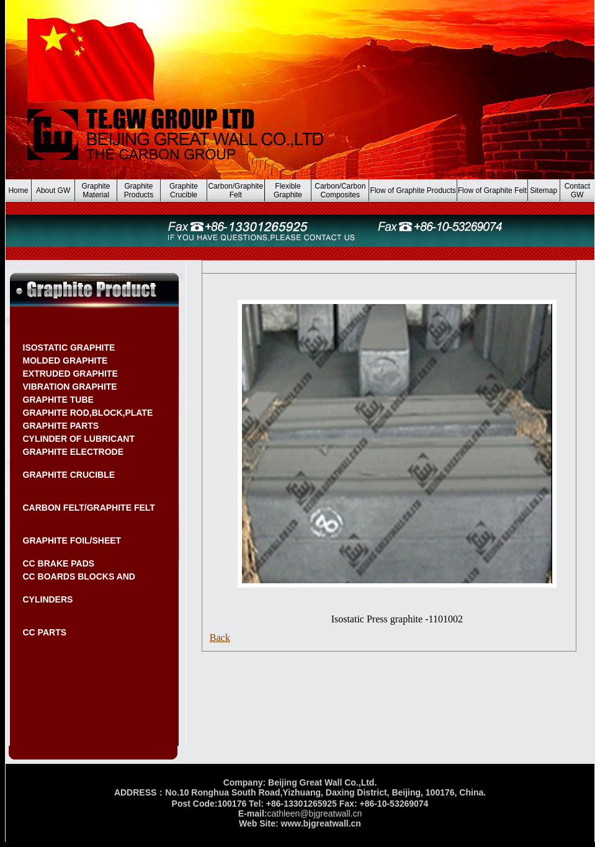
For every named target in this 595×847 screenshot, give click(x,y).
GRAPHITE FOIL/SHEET (72, 540)
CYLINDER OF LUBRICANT (79, 439)
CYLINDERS (48, 599)
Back (220, 637)
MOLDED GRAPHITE (65, 360)
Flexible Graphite (288, 190)
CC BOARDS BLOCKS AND (79, 576)
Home (18, 190)
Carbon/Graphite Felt (235, 190)
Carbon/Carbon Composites (340, 190)
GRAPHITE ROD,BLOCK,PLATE (88, 413)
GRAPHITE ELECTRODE (73, 452)
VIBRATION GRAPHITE (70, 387)
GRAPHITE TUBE (58, 400)
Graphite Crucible (183, 190)
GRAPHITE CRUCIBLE (69, 475)
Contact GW (577, 190)
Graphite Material (96, 190)
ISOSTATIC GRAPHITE (69, 347)
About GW (53, 190)
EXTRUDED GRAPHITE (70, 374)
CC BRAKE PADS (59, 563)
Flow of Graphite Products (413, 190)
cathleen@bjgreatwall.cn (314, 813)
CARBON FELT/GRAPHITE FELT (89, 508)
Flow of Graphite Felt (492, 190)
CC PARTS (45, 632)
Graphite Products (138, 190)
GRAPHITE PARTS (61, 426)
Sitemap (543, 190)
